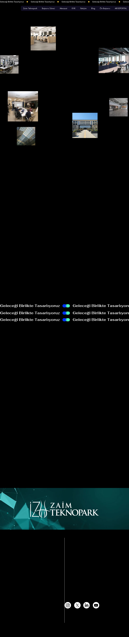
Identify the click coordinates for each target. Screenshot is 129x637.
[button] (30, 8)
